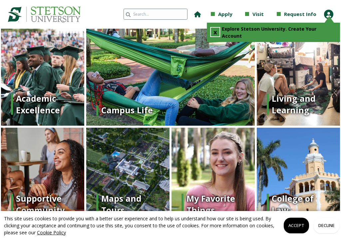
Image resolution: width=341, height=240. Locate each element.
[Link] (42, 104)
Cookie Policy (51, 232)
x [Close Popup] (216, 32)
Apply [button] (225, 14)
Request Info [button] (300, 14)
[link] (53, 14)
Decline (326, 225)
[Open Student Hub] (328, 14)
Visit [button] (258, 14)
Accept (296, 225)
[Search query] (155, 14)
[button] (197, 14)
